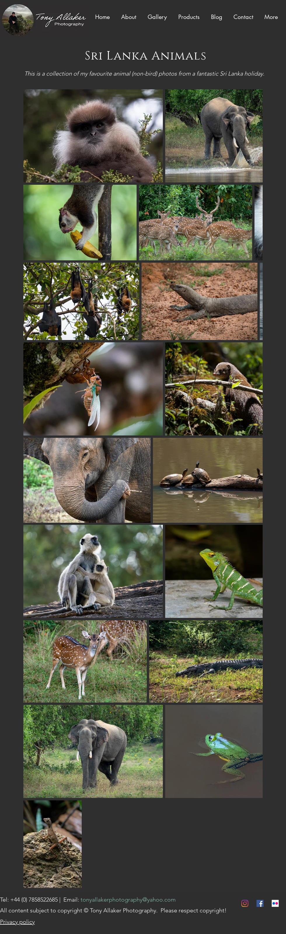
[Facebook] (260, 903)
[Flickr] (275, 903)
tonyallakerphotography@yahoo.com (128, 899)
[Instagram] (244, 903)
